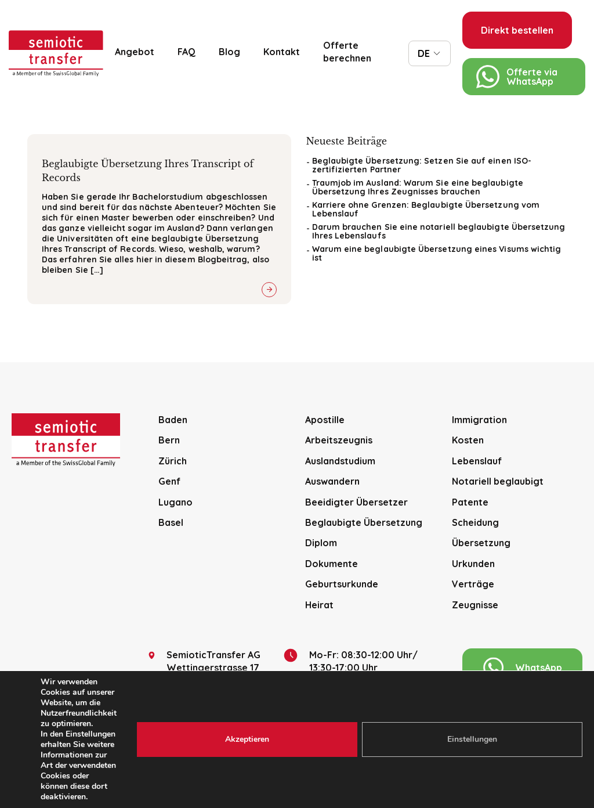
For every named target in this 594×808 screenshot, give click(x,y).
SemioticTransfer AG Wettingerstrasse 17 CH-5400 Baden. (204, 667)
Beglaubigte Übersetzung (363, 522)
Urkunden (473, 563)
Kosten (468, 440)
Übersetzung (481, 543)
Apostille (325, 419)
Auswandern (332, 481)
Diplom (321, 543)
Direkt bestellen (517, 30)
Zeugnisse (475, 605)
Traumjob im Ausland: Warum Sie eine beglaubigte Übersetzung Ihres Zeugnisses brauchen (417, 187)
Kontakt (281, 51)
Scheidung (475, 522)
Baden (172, 419)
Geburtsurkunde (341, 584)
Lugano (175, 502)
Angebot (134, 51)
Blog (229, 51)
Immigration (479, 419)
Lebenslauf (477, 461)
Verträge (473, 584)
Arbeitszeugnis (338, 440)
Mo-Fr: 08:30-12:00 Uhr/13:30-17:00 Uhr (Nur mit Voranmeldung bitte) (363, 667)
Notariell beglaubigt (498, 481)
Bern (169, 440)
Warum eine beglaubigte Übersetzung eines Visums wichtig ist (437, 253)
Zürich (172, 461)
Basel (170, 522)
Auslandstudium (340, 461)
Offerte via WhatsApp (516, 76)
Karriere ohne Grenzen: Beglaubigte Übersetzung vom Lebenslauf (426, 209)
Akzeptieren (247, 739)
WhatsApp (522, 667)
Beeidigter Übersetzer (356, 502)
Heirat (319, 605)
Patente (470, 502)
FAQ (186, 51)
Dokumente (331, 563)
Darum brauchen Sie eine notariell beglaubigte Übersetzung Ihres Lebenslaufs (439, 231)
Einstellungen (472, 739)
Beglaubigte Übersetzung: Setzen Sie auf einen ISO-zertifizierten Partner (422, 165)
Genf (169, 481)
